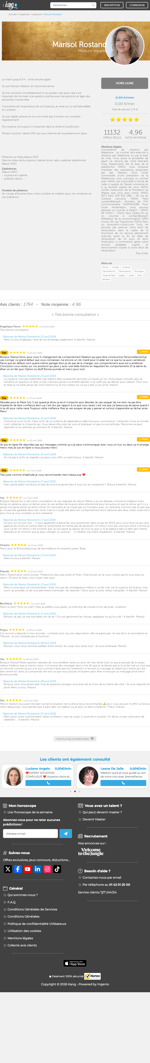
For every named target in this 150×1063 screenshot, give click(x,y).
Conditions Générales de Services (32, 909)
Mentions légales (20, 938)
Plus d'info (142, 253)
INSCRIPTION (112, 5)
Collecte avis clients (22, 945)
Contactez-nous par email (101, 877)
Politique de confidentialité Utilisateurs (37, 924)
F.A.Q (11, 902)
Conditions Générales (23, 916)
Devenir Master (93, 819)
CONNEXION (137, 5)
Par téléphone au (106, 884)
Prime (143, 351)
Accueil (12, 14)
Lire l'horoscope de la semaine (30, 812)
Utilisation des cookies (24, 931)
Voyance (24, 14)
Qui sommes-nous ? (23, 895)
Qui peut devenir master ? (102, 812)
